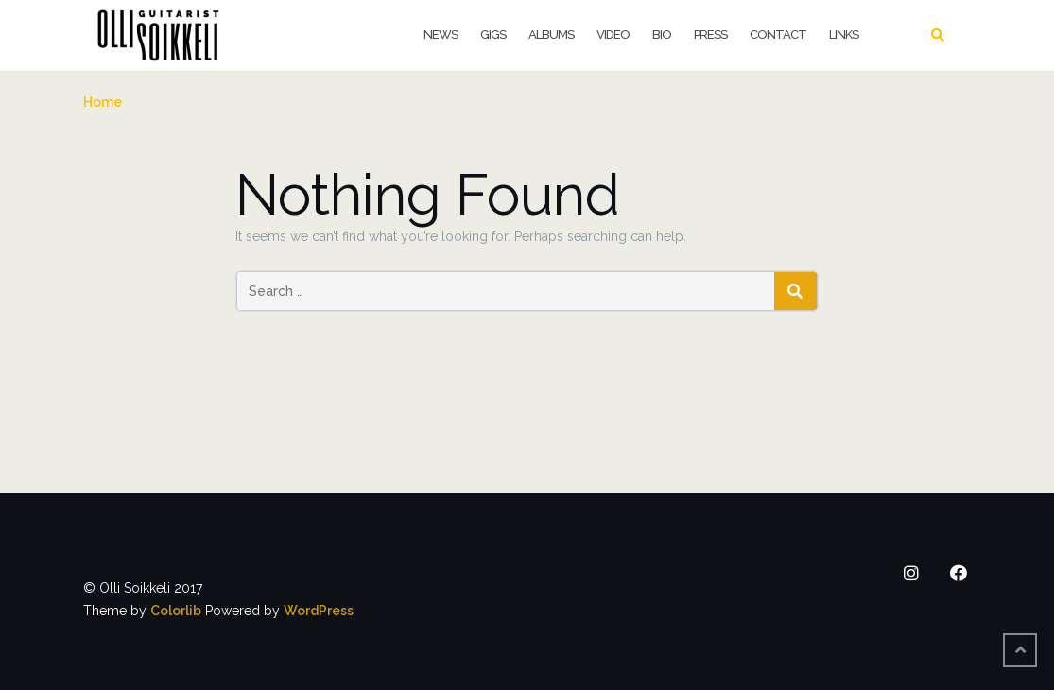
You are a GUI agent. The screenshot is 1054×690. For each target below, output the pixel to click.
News (440, 34)
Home (102, 102)
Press (710, 34)
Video (613, 34)
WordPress (319, 610)
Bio (661, 34)
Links (843, 34)
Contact (778, 34)
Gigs (493, 34)
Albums (551, 34)
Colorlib (175, 610)
